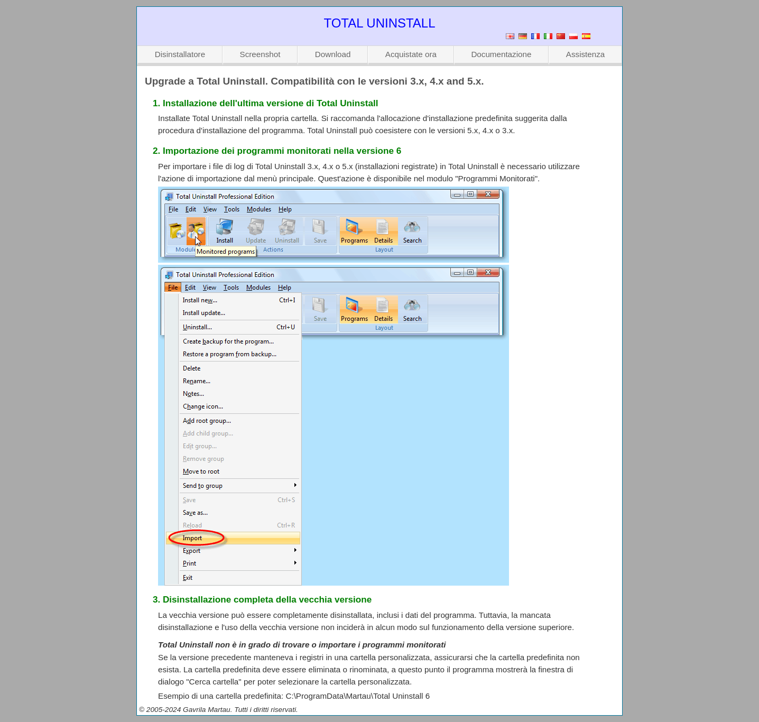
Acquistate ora (411, 54)
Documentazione (501, 54)
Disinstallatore (180, 54)
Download (333, 54)
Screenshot (260, 54)
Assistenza (585, 54)
